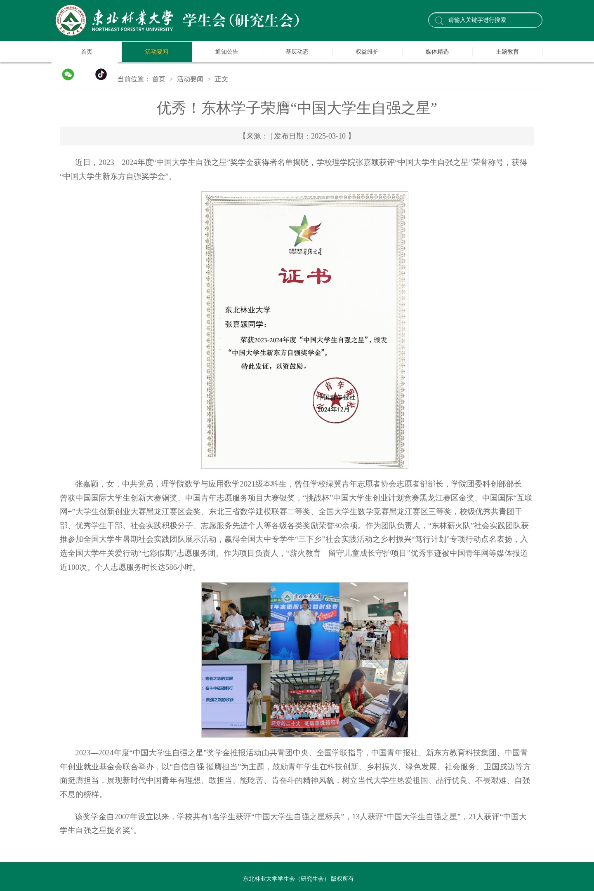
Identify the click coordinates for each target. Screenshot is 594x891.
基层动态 (297, 52)
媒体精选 (437, 52)
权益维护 (367, 52)
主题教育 (507, 52)
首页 (86, 52)
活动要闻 (156, 52)
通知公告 (226, 52)
